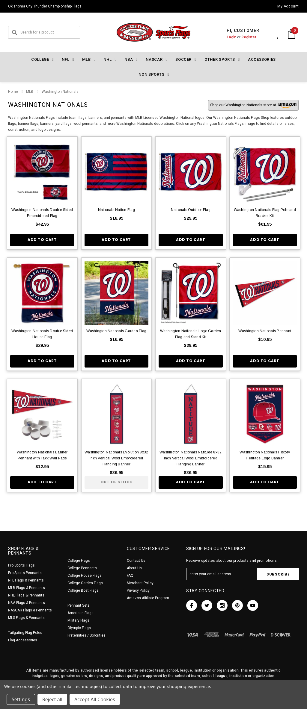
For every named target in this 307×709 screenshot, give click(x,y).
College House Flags (84, 575)
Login (225, 37)
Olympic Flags (79, 628)
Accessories (262, 59)
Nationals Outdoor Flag (190, 210)
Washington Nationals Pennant (264, 331)
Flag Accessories (22, 640)
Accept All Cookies (94, 699)
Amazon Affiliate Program (148, 598)
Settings (21, 699)
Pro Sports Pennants (25, 573)
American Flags (80, 613)
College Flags (78, 560)
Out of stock (116, 482)
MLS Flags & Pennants (26, 618)
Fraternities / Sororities (86, 635)
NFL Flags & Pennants (26, 580)
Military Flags (78, 620)
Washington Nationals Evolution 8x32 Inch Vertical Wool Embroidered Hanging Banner (116, 458)
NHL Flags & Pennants (26, 595)
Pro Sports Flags (21, 565)
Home (13, 91)
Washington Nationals (59, 91)
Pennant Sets (78, 605)
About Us (134, 568)
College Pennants (82, 568)
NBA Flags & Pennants (26, 603)
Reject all (52, 699)
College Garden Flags (85, 583)
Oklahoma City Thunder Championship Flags (45, 6)
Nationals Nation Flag (116, 210)
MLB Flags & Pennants (26, 588)
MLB (29, 91)
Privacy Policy (138, 590)
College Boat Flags (83, 590)
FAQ (130, 575)
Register (242, 37)
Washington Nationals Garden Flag (116, 331)
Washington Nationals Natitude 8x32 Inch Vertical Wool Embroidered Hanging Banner (190, 458)
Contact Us (136, 560)
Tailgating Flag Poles (25, 633)
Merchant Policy (140, 583)
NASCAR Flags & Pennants (30, 610)
